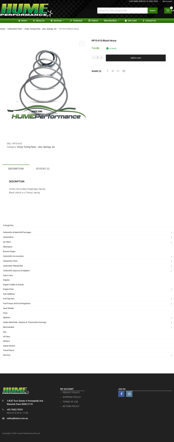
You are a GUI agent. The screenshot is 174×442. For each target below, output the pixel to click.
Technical (77, 20)
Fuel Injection (8, 298)
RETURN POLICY (71, 406)
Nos (4, 332)
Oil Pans (6, 336)
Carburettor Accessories (13, 256)
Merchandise (111, 20)
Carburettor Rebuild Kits (13, 266)
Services (59, 20)
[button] (82, 43)
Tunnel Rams (8, 350)
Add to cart (136, 58)
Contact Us (151, 20)
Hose (5, 313)
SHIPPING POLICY (72, 397)
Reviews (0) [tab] (43, 168)
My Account (167, 1)
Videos (94, 20)
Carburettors (8, 237)
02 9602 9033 (152, 1)
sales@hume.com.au (17, 418)
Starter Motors (9, 346)
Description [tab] (16, 168)
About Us (40, 20)
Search (152, 10)
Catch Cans (8, 275)
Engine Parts (8, 289)
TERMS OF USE (70, 401)
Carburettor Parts (15, 29)
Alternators (7, 247)
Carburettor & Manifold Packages (17, 232)
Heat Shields (8, 308)
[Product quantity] (97, 57)
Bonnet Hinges (9, 251)
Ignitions (6, 317)
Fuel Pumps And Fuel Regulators (17, 303)
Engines (6, 280)
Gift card (132, 20)
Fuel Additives (9, 294)
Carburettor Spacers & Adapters (16, 270)
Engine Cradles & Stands (13, 284)
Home (24, 20)
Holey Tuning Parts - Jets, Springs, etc (40, 29)
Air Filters (7, 242)
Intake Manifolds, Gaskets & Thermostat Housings (24, 322)
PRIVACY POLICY (71, 392)
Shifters (6, 341)
